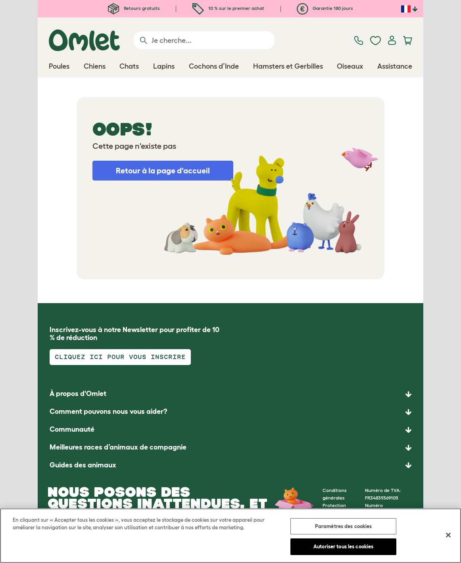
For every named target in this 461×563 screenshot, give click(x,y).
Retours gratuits (134, 8)
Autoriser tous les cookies (343, 547)
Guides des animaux (83, 465)
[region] (230, 535)
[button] (230, 466)
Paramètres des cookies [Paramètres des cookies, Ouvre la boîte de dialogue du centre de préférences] (343, 526)
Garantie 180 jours (325, 8)
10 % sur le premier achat (228, 8)
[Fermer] (448, 535)
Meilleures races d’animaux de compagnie (118, 447)
